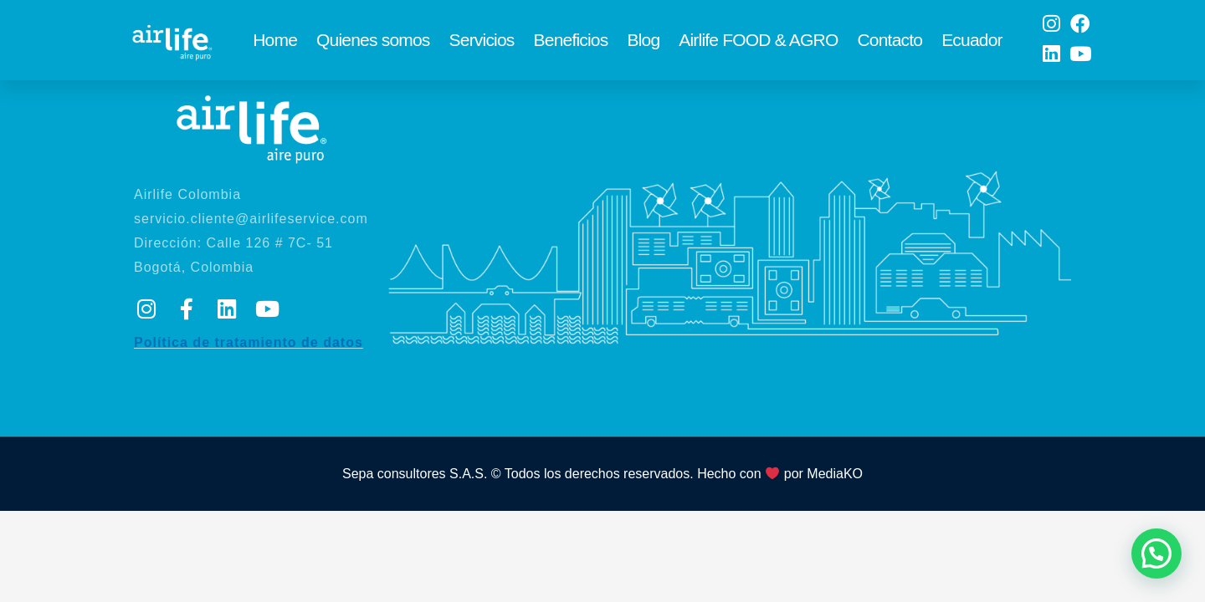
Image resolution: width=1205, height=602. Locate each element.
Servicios (482, 44)
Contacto (889, 44)
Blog (643, 44)
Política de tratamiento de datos (248, 358)
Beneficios (571, 44)
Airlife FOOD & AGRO (758, 44)
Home (275, 44)
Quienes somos (373, 44)
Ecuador (971, 44)
